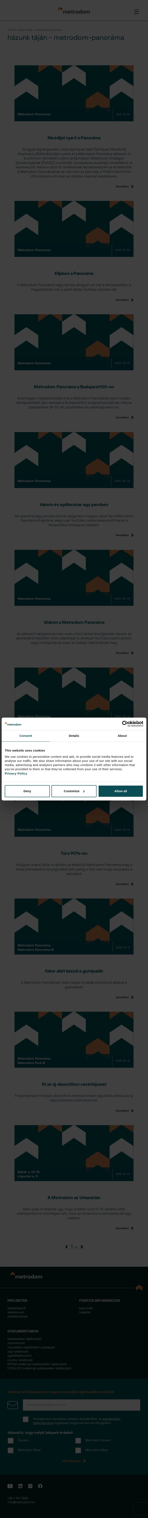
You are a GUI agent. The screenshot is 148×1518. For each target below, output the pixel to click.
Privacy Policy (16, 773)
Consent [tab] (25, 735)
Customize (74, 791)
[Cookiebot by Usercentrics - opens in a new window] (125, 724)
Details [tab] (74, 735)
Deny (27, 791)
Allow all (120, 791)
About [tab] (122, 735)
